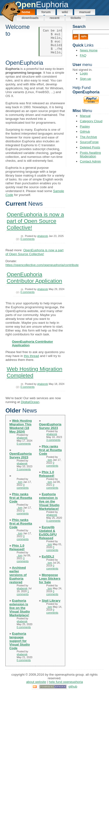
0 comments (27, 244)
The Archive (88, 137)
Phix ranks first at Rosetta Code (20, 502)
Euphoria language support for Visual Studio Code (19, 646)
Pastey (85, 126)
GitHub (85, 131)
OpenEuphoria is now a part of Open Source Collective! (35, 226)
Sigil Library (51, 605)
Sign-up (85, 79)
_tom (19, 487)
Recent (54, 18)
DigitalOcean (30, 407)
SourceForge (89, 142)
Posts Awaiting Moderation (90, 154)
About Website (36, 687)
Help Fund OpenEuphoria (66, 687)
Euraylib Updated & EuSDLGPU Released (48, 537)
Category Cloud (91, 121)
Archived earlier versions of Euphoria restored (18, 580)
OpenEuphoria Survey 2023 (20, 460)
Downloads (30, 18)
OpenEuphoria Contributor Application (34, 282)
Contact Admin (90, 161)
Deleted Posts (90, 147)
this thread (31, 361)
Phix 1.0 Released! (17, 552)
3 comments (24, 474)
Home (26, 12)
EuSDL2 (48, 561)
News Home (89, 50)
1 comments (23, 598)
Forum (46, 12)
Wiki (65, 12)
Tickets (76, 18)
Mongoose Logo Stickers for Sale (49, 583)
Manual (85, 12)
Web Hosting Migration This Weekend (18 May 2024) (20, 431)
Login (84, 73)
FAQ (83, 55)
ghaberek (42, 241)
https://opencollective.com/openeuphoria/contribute (42, 270)
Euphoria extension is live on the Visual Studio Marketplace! (19, 613)
